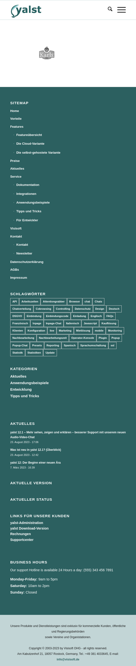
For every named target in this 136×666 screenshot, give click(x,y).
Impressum (18, 277)
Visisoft (16, 228)
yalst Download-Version (29, 528)
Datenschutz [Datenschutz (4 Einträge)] (83, 308)
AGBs (14, 269)
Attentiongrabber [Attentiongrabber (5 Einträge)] (53, 301)
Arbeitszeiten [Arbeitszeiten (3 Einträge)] (29, 301)
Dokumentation (27, 185)
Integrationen (26, 194)
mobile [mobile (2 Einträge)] (99, 330)
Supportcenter (22, 540)
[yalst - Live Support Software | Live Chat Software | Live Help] (56, 10)
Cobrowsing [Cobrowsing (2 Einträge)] (43, 308)
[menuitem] (107, 10)
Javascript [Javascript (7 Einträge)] (90, 323)
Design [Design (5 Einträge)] (99, 308)
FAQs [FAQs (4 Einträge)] (109, 316)
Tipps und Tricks (28, 211)
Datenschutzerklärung (27, 262)
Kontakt (16, 236)
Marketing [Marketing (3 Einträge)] (65, 330)
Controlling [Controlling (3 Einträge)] (63, 308)
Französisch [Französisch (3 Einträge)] (20, 323)
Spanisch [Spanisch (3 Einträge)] (70, 345)
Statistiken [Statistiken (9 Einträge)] (34, 352)
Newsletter (24, 253)
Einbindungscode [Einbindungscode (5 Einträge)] (57, 316)
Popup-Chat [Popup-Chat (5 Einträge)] (19, 345)
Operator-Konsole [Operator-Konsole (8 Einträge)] (82, 337)
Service (15, 176)
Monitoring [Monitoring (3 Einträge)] (115, 330)
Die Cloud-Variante (30, 143)
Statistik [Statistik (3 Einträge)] (17, 352)
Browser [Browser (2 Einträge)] (74, 301)
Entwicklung (21, 389)
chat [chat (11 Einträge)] (87, 301)
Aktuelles (17, 168)
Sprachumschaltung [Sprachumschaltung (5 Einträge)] (93, 345)
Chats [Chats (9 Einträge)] (98, 301)
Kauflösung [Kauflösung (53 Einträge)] (108, 323)
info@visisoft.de (68, 659)
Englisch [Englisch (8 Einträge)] (96, 316)
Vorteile (16, 118)
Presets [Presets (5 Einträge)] (37, 345)
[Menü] (119, 10)
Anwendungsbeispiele (33, 202)
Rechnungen (20, 534)
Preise (15, 161)
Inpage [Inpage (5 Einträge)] (37, 323)
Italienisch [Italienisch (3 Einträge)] (72, 323)
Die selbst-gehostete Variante (38, 152)
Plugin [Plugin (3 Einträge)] (103, 337)
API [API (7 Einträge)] (14, 301)
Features (16, 126)
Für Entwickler (27, 220)
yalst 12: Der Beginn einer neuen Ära (35, 462)
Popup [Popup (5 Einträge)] (115, 337)
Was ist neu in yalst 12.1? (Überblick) (35, 450)
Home (14, 111)
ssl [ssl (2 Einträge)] (112, 345)
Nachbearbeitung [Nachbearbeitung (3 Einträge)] (23, 337)
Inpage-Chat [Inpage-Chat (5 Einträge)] (54, 323)
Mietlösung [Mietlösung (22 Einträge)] (83, 330)
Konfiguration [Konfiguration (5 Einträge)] (36, 330)
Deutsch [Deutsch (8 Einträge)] (114, 308)
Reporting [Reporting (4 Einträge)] (52, 345)
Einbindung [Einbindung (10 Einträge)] (34, 316)
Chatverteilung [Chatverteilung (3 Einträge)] (21, 308)
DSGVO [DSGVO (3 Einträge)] (17, 316)
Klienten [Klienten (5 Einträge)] (17, 330)
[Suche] (107, 10)
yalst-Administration (26, 523)
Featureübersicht (29, 135)
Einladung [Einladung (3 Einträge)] (79, 316)
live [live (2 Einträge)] (52, 330)
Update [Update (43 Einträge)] (49, 352)
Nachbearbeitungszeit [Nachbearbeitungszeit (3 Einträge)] (53, 337)
